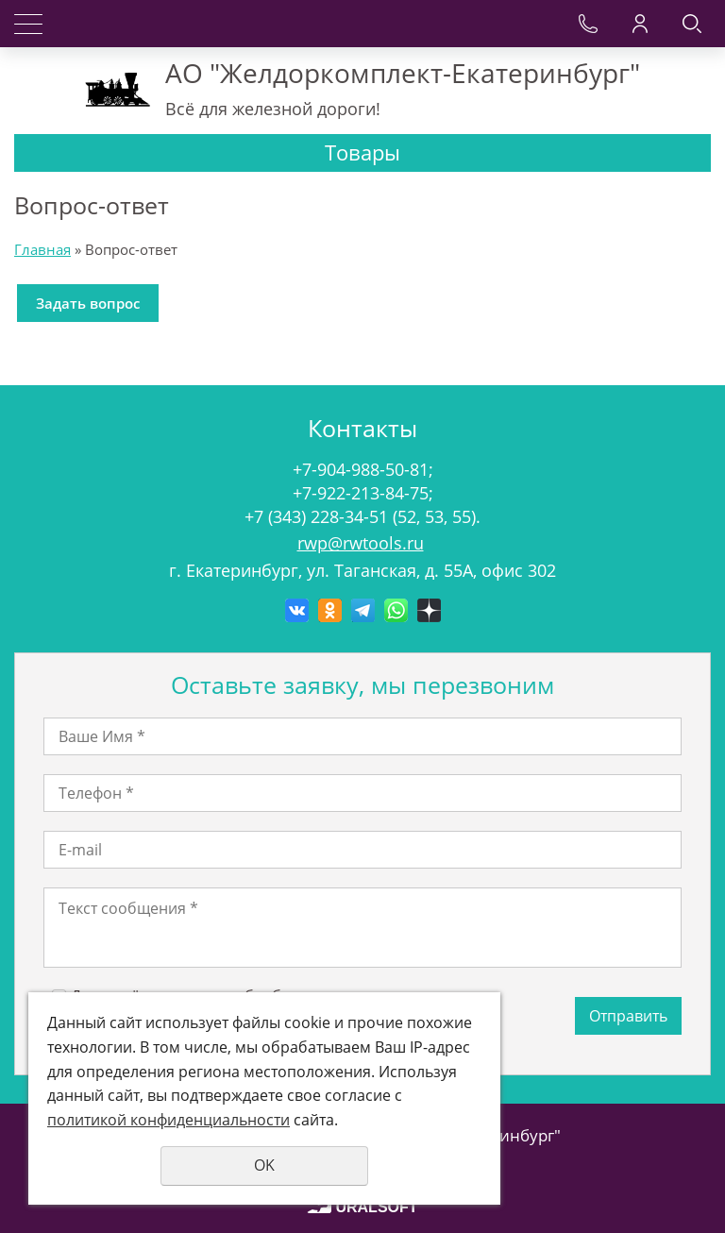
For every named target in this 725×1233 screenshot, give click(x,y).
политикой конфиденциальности (168, 1119)
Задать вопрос (88, 303)
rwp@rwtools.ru (360, 543)
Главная (42, 249)
